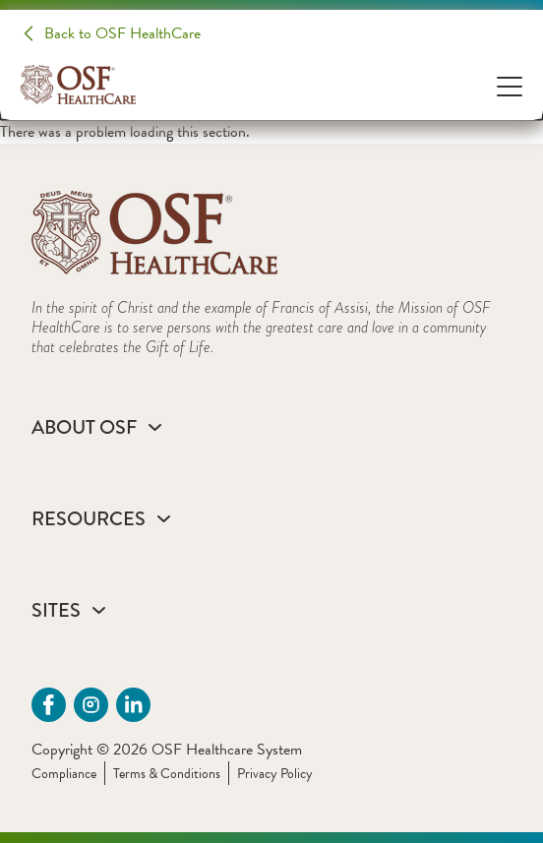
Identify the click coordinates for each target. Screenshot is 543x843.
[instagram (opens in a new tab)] (91, 705)
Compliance (63, 773)
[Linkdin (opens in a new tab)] (133, 705)
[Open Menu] (509, 85)
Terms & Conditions (166, 773)
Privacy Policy (275, 773)
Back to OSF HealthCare (122, 33)
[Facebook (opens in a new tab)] (48, 705)
